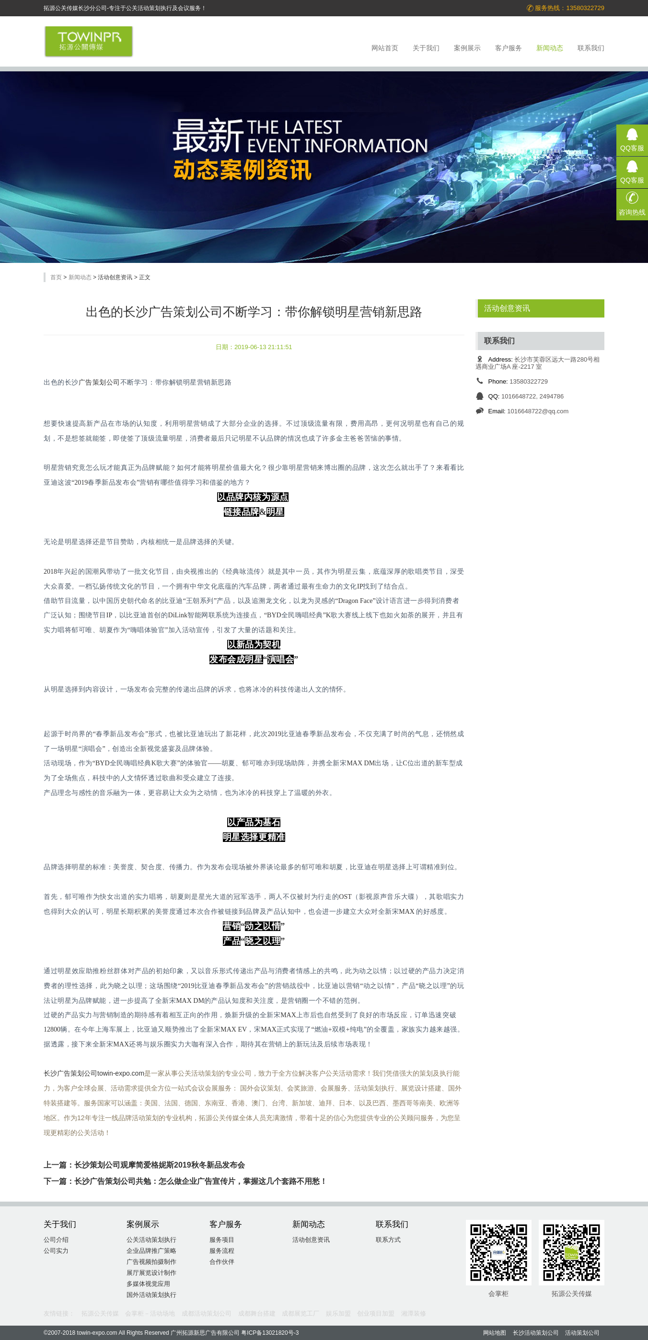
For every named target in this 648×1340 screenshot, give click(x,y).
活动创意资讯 (507, 308)
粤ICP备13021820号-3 (270, 1332)
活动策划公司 (582, 1332)
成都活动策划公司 (206, 1313)
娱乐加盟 (338, 1313)
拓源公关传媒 (100, 1313)
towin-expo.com (120, 1073)
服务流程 (221, 1250)
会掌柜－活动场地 (150, 1313)
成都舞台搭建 (257, 1313)
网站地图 (494, 1332)
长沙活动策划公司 (536, 1332)
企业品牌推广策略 (151, 1250)
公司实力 (56, 1250)
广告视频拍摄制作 (151, 1261)
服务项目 (221, 1239)
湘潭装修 (413, 1313)
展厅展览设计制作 (151, 1272)
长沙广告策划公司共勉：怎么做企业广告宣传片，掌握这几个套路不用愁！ (200, 1181)
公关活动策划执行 (151, 1239)
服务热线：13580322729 (565, 8)
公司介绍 (56, 1239)
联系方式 (388, 1239)
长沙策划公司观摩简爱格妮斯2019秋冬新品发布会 (159, 1165)
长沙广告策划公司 (70, 1073)
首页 (56, 277)
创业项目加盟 (375, 1313)
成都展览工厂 (300, 1313)
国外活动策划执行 (151, 1294)
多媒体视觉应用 (148, 1283)
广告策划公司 (99, 382)
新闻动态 (80, 277)
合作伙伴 (221, 1261)
